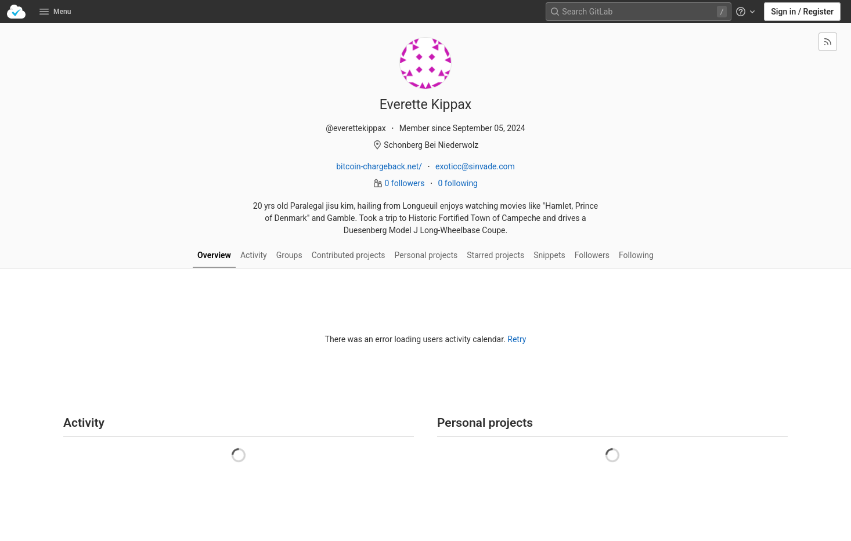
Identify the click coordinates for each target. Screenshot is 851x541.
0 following (458, 183)
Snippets (549, 255)
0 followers (406, 183)
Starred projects (495, 255)
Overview (214, 255)
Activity (253, 255)
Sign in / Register (802, 11)
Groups (289, 255)
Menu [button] (55, 11)
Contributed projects (348, 255)
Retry (516, 339)
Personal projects (426, 255)
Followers (592, 255)
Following (636, 255)
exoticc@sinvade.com (475, 166)
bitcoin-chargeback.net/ (379, 166)
